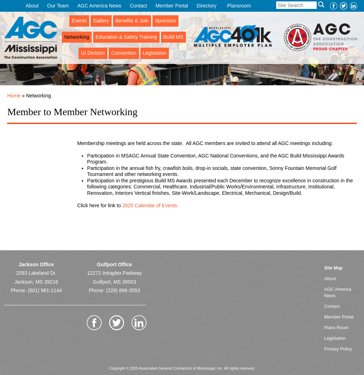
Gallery (101, 20)
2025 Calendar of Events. (149, 205)
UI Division (93, 53)
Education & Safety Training (126, 37)
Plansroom (239, 6)
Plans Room (336, 327)
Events (79, 20)
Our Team (58, 6)
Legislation (155, 53)
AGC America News (99, 6)
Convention (123, 53)
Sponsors (165, 20)
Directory (206, 6)
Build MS (173, 37)
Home (13, 95)
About (32, 6)
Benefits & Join (132, 20)
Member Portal (171, 6)
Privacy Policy (338, 349)
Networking (76, 37)
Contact (138, 6)
